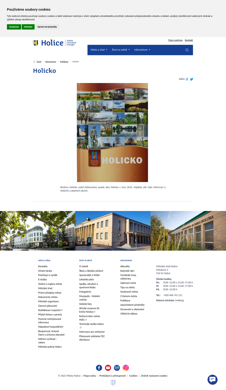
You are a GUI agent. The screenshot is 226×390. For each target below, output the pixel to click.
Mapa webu (89, 375)
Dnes (175, 40)
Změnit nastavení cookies (154, 375)
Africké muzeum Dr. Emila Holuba (89, 310)
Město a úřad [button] (98, 49)
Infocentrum (50, 61)
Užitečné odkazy (128, 313)
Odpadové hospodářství (50, 326)
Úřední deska (45, 270)
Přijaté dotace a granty (50, 314)
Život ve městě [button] (120, 49)
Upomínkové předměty (132, 304)
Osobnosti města (129, 291)
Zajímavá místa (128, 283)
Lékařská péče (86, 279)
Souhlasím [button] (14, 27)
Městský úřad (45, 288)
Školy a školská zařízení (91, 270)
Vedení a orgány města (50, 284)
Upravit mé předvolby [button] (47, 27)
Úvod (39, 61)
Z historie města (128, 296)
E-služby (42, 279)
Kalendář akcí (127, 270)
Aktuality (125, 266)
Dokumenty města (47, 297)
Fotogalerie (85, 291)
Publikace (64, 61)
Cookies (133, 375)
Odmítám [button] (28, 27)
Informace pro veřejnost (91, 331)
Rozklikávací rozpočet (49, 310)
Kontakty (43, 266)
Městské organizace (48, 301)
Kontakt (189, 40)
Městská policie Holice (50, 346)
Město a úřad (44, 260)
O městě (83, 266)
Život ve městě (85, 260)
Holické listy (85, 304)
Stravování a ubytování (132, 309)
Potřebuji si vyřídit (47, 275)
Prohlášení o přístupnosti (112, 375)
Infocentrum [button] (141, 49)
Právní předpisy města (49, 292)
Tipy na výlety (127, 287)
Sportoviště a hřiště (89, 275)
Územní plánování (47, 305)
